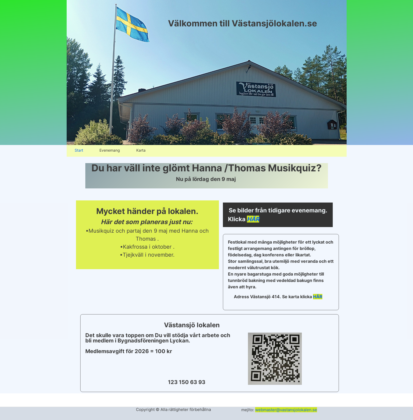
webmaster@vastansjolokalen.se (286, 409)
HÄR (253, 219)
